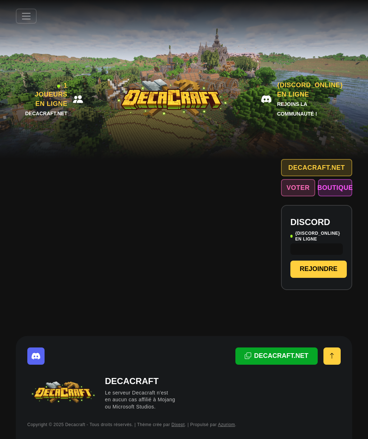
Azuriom (226, 424)
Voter (298, 187)
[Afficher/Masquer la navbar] (26, 16)
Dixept (178, 424)
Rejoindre (318, 268)
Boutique (335, 187)
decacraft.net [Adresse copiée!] (316, 167)
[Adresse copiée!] (276, 356)
